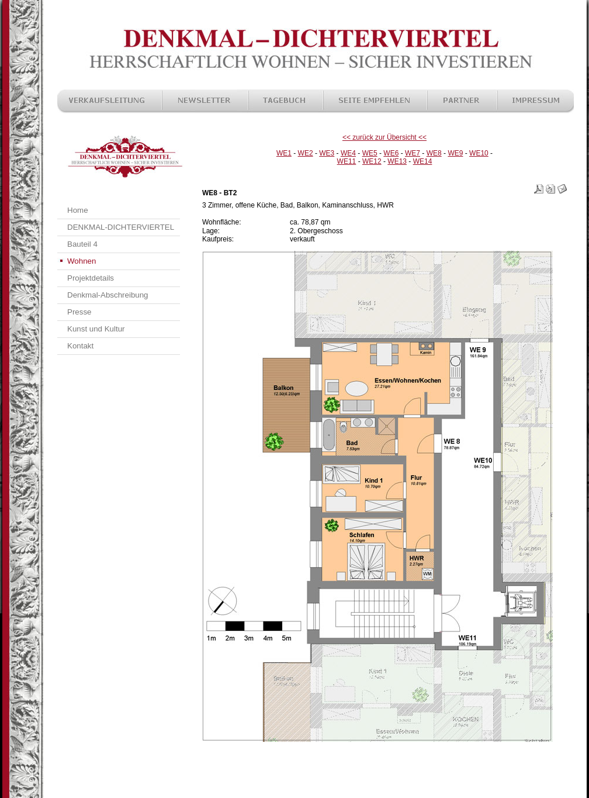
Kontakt (80, 345)
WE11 (346, 161)
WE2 (305, 153)
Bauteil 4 (82, 244)
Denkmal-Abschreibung (107, 295)
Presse (79, 312)
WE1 (284, 153)
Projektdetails (90, 278)
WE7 (412, 153)
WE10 (478, 153)
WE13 (397, 161)
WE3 (326, 153)
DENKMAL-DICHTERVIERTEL (120, 227)
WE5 (369, 153)
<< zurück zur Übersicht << (384, 137)
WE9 (455, 153)
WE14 (422, 161)
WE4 (348, 153)
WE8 (434, 153)
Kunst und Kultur (96, 328)
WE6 (391, 153)
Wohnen (81, 261)
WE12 (372, 161)
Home (77, 210)
